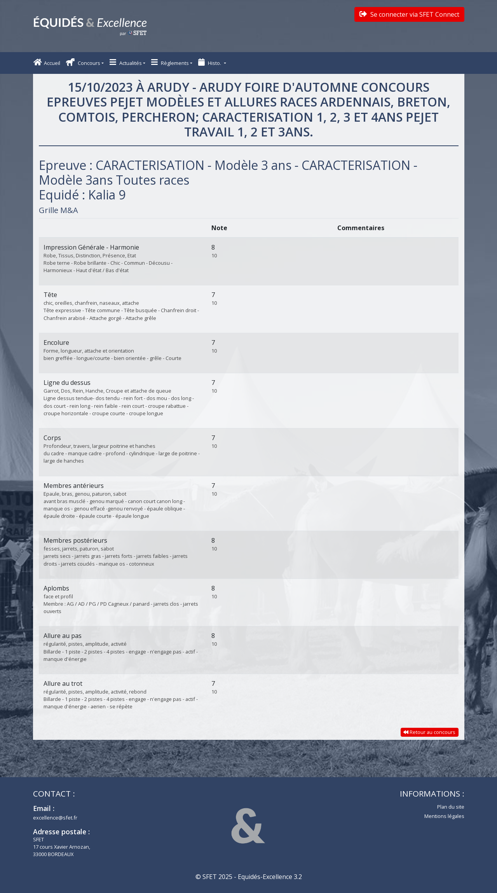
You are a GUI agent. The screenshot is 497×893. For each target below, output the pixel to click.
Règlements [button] (170, 62)
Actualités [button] (126, 62)
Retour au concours (429, 732)
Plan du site (450, 806)
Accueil (46, 62)
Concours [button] (83, 62)
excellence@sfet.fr (55, 817)
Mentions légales (444, 816)
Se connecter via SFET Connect (409, 14)
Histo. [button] (210, 62)
